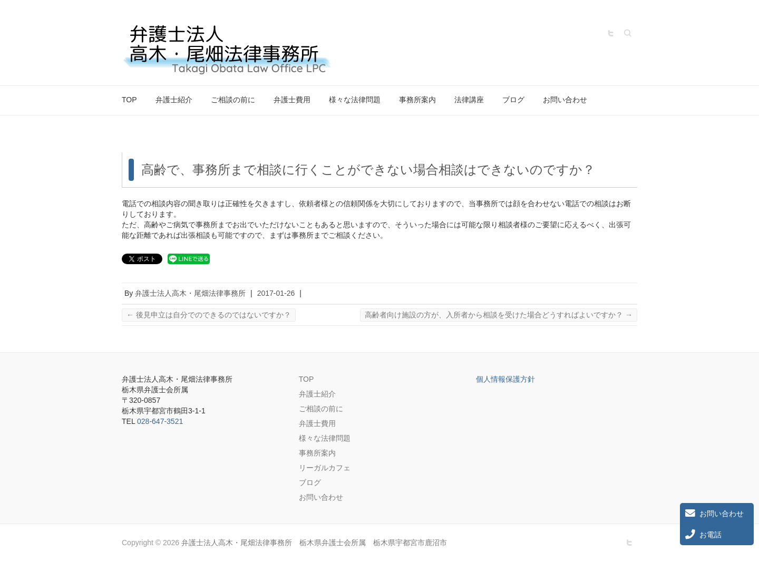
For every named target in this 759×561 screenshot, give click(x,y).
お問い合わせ (565, 99)
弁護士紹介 (173, 99)
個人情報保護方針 (505, 379)
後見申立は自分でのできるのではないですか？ (208, 315)
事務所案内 (417, 99)
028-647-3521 (160, 421)
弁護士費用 (292, 99)
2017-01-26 (276, 293)
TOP (129, 99)
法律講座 (469, 99)
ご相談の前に (233, 99)
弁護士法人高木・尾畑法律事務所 (190, 293)
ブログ (513, 99)
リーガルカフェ (325, 467)
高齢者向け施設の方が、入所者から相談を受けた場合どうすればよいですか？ (498, 315)
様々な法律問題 (355, 99)
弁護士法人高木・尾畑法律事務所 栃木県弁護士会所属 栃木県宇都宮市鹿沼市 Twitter (611, 33)
